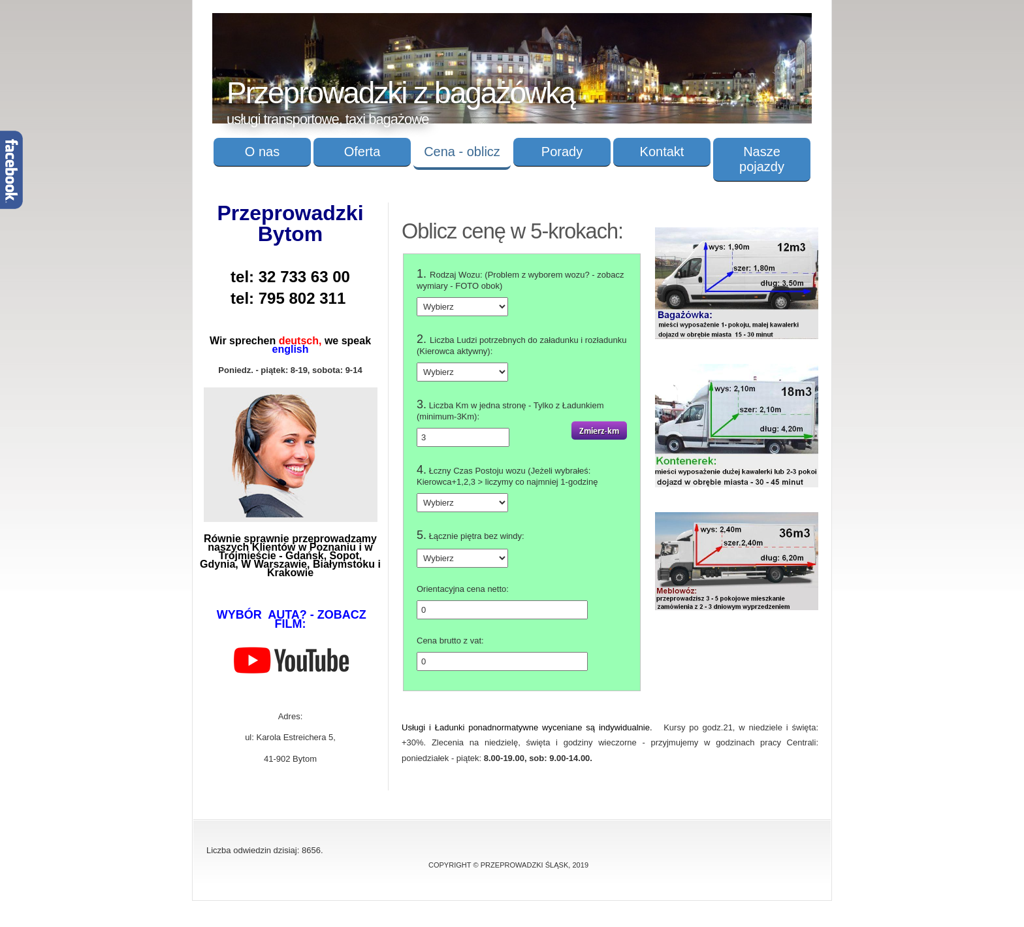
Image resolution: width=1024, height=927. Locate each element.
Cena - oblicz (462, 151)
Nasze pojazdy (761, 159)
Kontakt (662, 151)
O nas (262, 151)
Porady (562, 151)
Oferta (362, 151)
